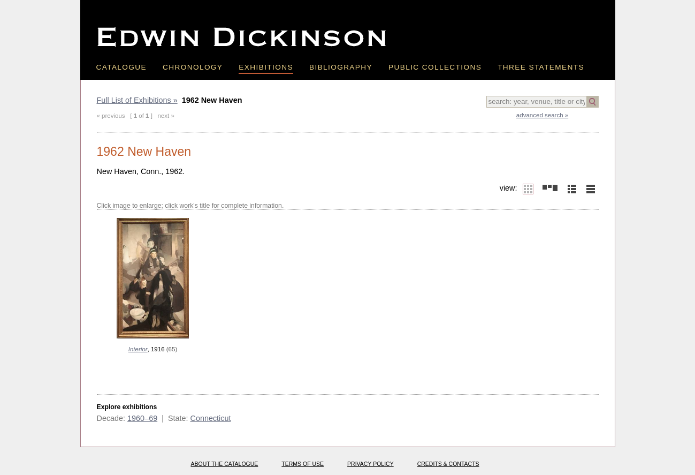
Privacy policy (370, 464)
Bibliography (340, 67)
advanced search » (542, 115)
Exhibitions (266, 67)
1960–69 (142, 418)
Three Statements (541, 67)
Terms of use (302, 464)
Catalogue (121, 67)
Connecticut (210, 418)
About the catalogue (224, 464)
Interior (138, 349)
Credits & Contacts (448, 464)
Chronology (193, 67)
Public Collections (435, 67)
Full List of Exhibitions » (137, 100)
